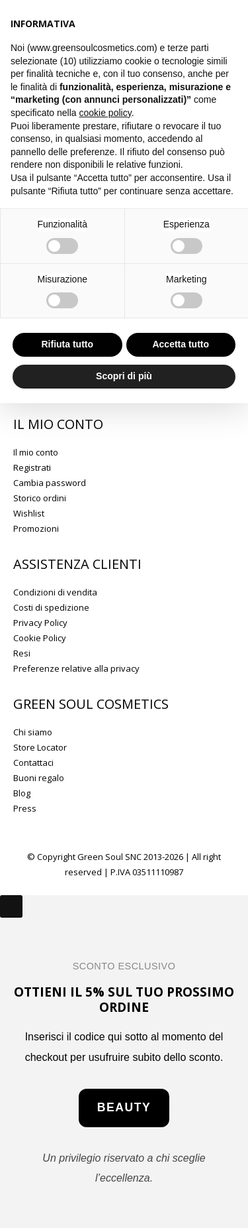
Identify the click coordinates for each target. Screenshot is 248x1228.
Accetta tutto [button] (180, 344)
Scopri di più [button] (124, 376)
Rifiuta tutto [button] (67, 344)
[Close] (11, 906)
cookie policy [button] (105, 112)
